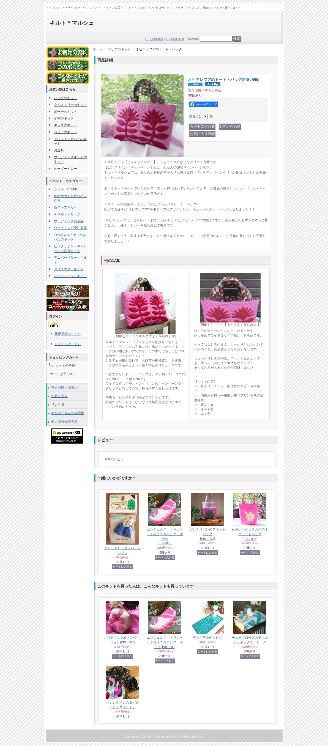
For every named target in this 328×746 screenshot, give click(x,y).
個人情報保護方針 (64, 421)
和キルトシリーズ (67, 214)
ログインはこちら (67, 344)
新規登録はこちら (67, 334)
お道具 (59, 150)
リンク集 (57, 404)
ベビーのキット (65, 132)
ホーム (98, 49)
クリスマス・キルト (69, 269)
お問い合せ (177, 38)
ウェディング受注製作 (70, 228)
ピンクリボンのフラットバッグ (207, 534)
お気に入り (59, 396)
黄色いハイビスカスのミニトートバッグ (250, 534)
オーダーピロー (65, 169)
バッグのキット (65, 98)
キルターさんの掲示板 (67, 413)
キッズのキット (65, 125)
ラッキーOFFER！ (67, 189)
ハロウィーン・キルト (70, 276)
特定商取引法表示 (64, 387)
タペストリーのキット (70, 105)
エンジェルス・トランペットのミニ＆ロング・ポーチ (165, 642)
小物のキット (64, 118)
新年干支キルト (65, 207)
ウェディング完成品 (69, 221)
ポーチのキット (65, 112)
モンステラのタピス (207, 638)
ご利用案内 (156, 38)
